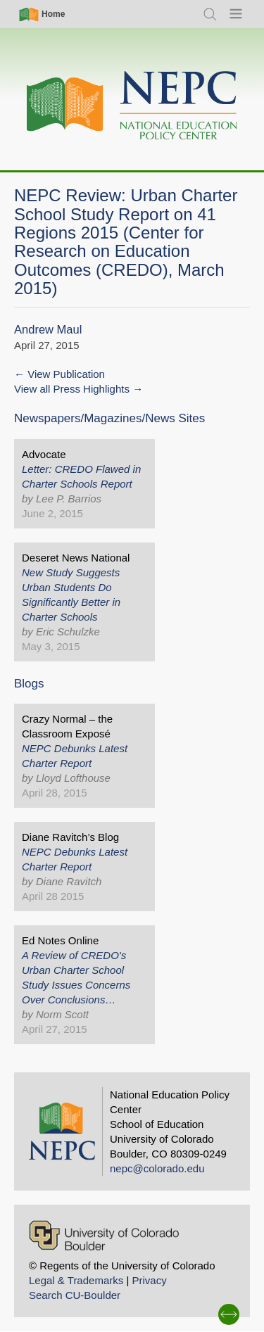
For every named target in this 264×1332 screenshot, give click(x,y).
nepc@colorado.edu (157, 1168)
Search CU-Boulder (74, 1295)
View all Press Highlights (72, 389)
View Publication (66, 374)
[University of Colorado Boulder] (104, 1235)
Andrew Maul (48, 329)
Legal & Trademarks (76, 1280)
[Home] (132, 106)
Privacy (149, 1280)
